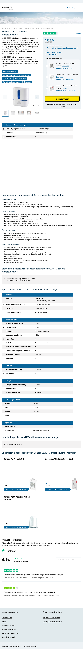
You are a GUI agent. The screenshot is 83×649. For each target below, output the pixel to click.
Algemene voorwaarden (10, 612)
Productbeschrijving (10, 72)
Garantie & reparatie (8, 637)
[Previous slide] (5, 97)
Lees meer (65, 66)
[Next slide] (37, 97)
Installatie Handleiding (14, 444)
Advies (4, 621)
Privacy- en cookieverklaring (52, 612)
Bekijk (7, 489)
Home (4, 28)
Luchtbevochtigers (15, 28)
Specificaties (8, 78)
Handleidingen (20, 78)
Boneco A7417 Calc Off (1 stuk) (67, 75)
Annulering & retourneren (10, 633)
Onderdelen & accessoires (12, 82)
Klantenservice (7, 618)
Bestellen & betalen (8, 625)
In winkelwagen (62, 99)
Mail (63, 104)
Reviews (27, 82)
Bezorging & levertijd (9, 629)
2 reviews (78, 33)
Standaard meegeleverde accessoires (16, 75)
